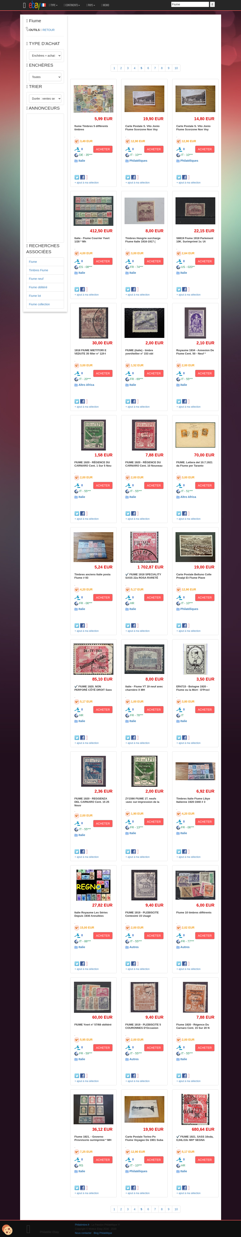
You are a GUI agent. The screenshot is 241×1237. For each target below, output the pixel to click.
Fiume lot (35, 295)
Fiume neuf (36, 278)
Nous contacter (83, 1233)
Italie (82, 160)
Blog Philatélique (103, 1233)
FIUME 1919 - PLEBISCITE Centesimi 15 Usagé (142, 914)
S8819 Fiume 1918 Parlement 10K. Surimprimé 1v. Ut (194, 240)
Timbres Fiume (38, 270)
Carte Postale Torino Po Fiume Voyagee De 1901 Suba (144, 1138)
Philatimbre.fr (82, 1224)
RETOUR (48, 30)
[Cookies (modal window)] (7, 1230)
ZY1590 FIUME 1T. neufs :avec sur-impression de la (142, 800)
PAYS (90, 5)
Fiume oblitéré (38, 287)
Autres (134, 947)
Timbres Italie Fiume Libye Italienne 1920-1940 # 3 (193, 800)
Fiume (33, 261)
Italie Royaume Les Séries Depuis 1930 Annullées (91, 914)
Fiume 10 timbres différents (194, 912)
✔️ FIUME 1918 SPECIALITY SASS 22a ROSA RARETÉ (143, 576)
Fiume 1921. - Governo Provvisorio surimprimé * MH (92, 1138)
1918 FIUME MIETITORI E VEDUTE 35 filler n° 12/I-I (90, 352)
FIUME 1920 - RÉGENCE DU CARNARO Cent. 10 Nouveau (143, 464)
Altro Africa (86, 384)
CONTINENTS (72, 5)
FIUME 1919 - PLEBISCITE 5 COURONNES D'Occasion (143, 1026)
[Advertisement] (45, 178)
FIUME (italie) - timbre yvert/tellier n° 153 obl (139, 352)
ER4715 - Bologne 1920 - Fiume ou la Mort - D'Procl (193, 688)
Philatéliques (138, 160)
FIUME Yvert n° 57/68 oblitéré (92, 1024)
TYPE (53, 5)
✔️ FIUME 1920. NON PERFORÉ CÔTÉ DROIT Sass (93, 688)
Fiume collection (39, 304)
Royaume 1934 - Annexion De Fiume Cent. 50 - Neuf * (195, 352)
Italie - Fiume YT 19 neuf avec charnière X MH (144, 688)
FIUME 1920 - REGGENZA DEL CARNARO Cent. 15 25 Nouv (91, 802)
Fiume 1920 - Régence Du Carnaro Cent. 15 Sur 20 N (193, 1026)
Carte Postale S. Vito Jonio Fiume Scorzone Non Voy (142, 128)
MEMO (105, 5)
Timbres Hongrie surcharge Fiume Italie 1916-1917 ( (143, 240)
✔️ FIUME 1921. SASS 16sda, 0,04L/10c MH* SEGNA (194, 1138)
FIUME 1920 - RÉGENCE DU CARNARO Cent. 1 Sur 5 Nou (92, 464)
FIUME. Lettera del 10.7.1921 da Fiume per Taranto (194, 464)
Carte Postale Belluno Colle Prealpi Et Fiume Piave (194, 576)
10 (176, 68)
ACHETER (103, 149)
